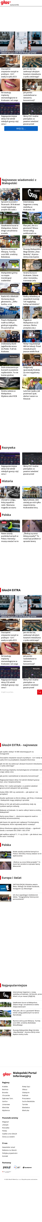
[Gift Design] (6, 1172)
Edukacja (36, 645)
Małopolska (13, 262)
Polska (6, 515)
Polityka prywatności (9, 1153)
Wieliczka (14, 285)
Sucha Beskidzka (28, 1101)
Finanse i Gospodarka (32, 598)
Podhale (37, 333)
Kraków (15, 191)
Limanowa (6, 1104)
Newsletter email (8, 1147)
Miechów (5, 1107)
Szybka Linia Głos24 (9, 1134)
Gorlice (5, 1101)
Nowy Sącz (26, 1086)
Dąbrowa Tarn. (7, 1098)
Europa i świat (12, 878)
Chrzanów (6, 1095)
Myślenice (6, 1110)
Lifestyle (5, 1125)
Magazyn (5, 1122)
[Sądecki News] (17, 1167)
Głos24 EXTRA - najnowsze (20, 745)
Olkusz (24, 1089)
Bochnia (5, 1089)
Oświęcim (25, 1092)
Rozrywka (8, 447)
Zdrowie (37, 380)
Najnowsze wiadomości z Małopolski (19, 181)
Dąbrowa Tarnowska (10, 238)
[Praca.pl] (6, 1167)
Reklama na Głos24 (9, 1150)
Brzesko (5, 1092)
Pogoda (37, 309)
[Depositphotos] (27, 1167)
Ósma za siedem (8, 1137)
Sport (38, 238)
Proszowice (26, 1098)
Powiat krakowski (12, 214)
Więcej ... (21, 128)
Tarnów (25, 1104)
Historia (7, 481)
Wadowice (26, 1107)
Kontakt (5, 1156)
